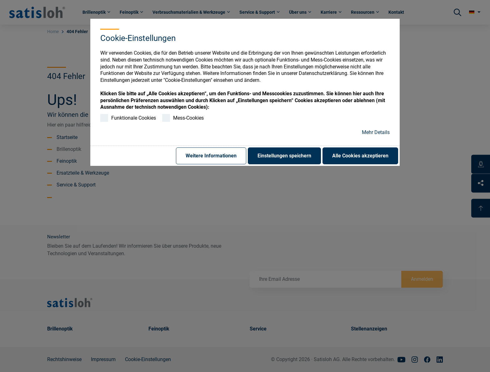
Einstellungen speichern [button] (284, 156)
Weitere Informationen (211, 156)
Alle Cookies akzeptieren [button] (360, 156)
